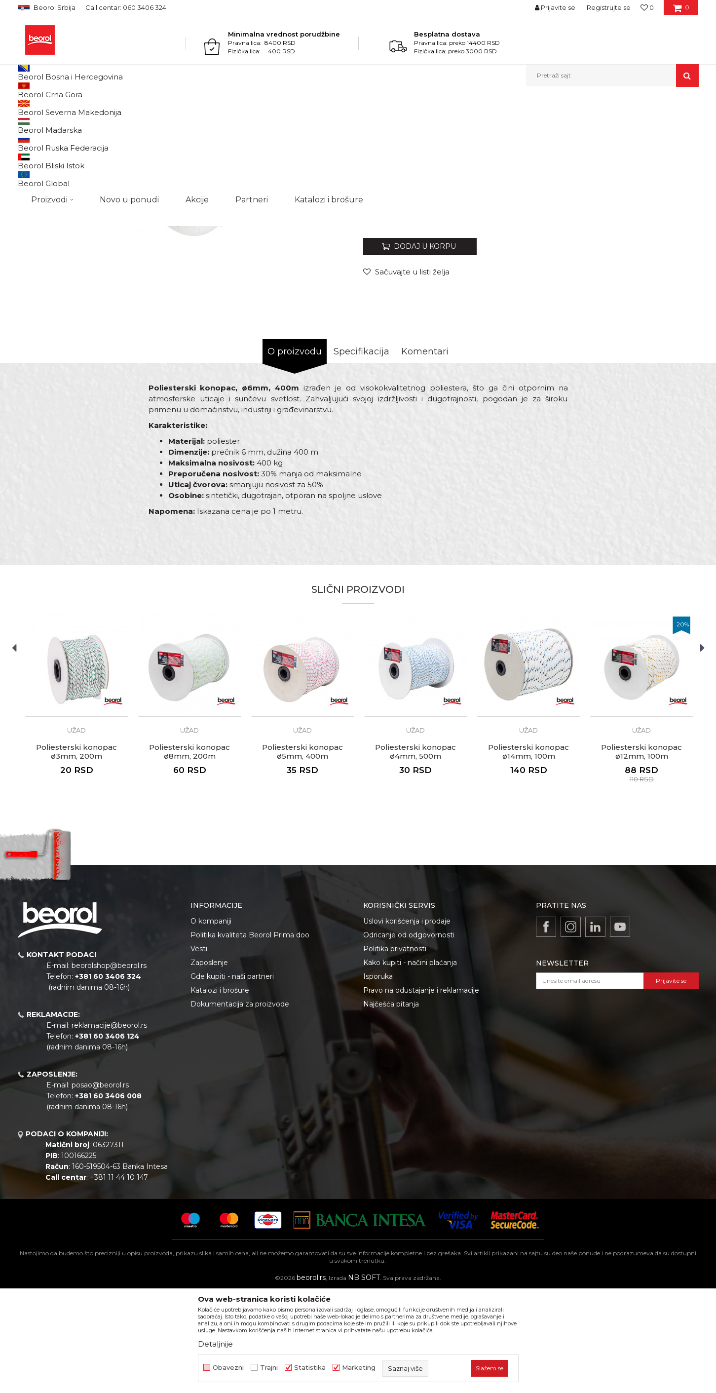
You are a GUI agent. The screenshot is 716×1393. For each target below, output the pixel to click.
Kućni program (99, 108)
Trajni (269, 1367)
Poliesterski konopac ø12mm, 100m (641, 853)
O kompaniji (210, 1022)
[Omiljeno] (647, 7)
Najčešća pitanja (391, 1105)
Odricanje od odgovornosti (408, 1036)
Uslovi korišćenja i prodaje (407, 1022)
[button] (612, 75)
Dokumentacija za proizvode (239, 1105)
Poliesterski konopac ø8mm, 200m (189, 853)
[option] (60, 168)
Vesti (198, 1050)
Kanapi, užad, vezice (157, 108)
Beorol (27, 108)
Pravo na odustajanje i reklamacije (421, 1091)
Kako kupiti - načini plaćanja (410, 1064)
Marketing (359, 1367)
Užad (199, 108)
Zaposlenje (209, 1064)
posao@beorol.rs (100, 1186)
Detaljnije (215, 1344)
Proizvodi (56, 108)
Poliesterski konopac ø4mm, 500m (415, 853)
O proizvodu (294, 453)
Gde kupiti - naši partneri (232, 1078)
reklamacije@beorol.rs (109, 1126)
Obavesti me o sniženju (661, 312)
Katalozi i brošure (219, 1091)
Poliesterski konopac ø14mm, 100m (528, 853)
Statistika (310, 1367)
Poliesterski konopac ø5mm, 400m (302, 853)
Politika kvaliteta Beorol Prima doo (249, 1036)
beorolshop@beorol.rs (109, 1067)
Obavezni (228, 1367)
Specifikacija (361, 453)
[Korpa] (681, 11)
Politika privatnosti (394, 1050)
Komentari (425, 453)
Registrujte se (609, 7)
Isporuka (378, 1078)
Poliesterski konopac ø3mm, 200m (76, 853)
